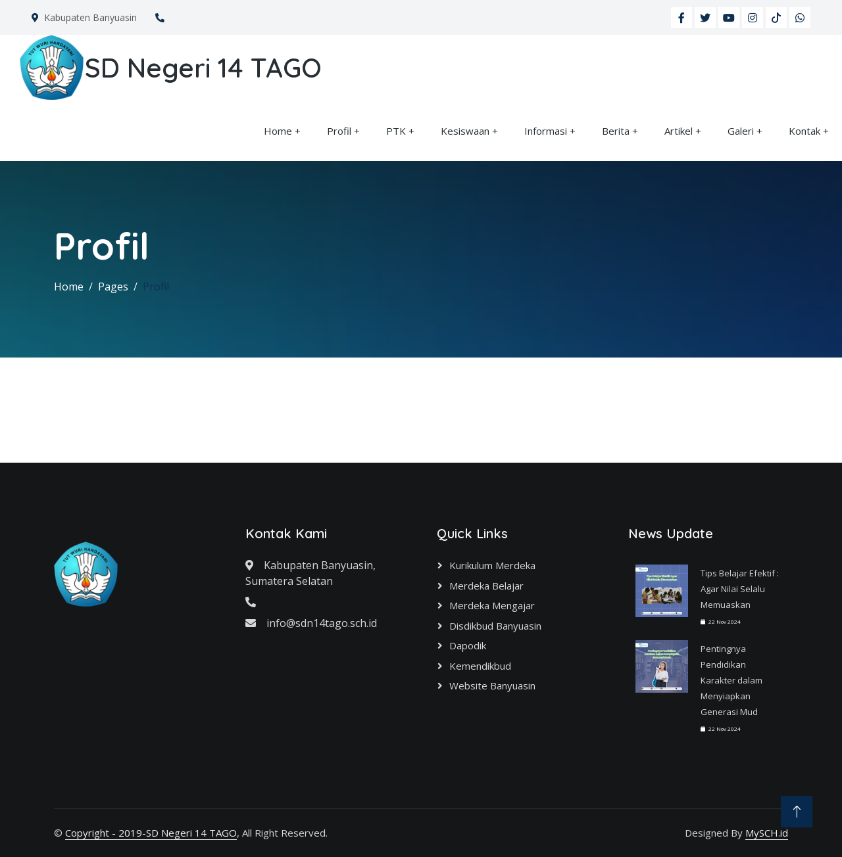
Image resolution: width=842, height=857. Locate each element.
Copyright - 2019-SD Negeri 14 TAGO (151, 832)
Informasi (545, 130)
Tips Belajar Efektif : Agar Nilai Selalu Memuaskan (740, 589)
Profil (339, 130)
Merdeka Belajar (486, 585)
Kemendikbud (480, 665)
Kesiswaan (465, 130)
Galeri (741, 130)
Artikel (678, 130)
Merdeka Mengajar (492, 605)
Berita (616, 130)
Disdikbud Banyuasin (495, 625)
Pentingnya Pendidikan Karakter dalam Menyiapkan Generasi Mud (731, 680)
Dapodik (467, 645)
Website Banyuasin (492, 685)
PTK (396, 130)
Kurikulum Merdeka (492, 565)
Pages (113, 286)
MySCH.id (766, 832)
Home (278, 130)
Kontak (804, 130)
